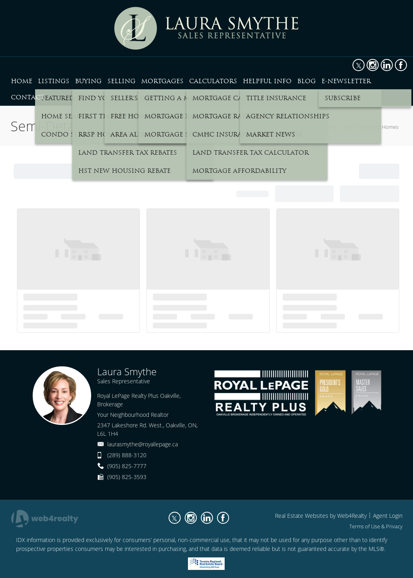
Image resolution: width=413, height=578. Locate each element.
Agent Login (388, 515)
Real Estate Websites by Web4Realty (321, 515)
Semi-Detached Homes (371, 126)
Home (330, 126)
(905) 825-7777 (126, 466)
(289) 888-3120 (126, 455)
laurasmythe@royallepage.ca (142, 444)
